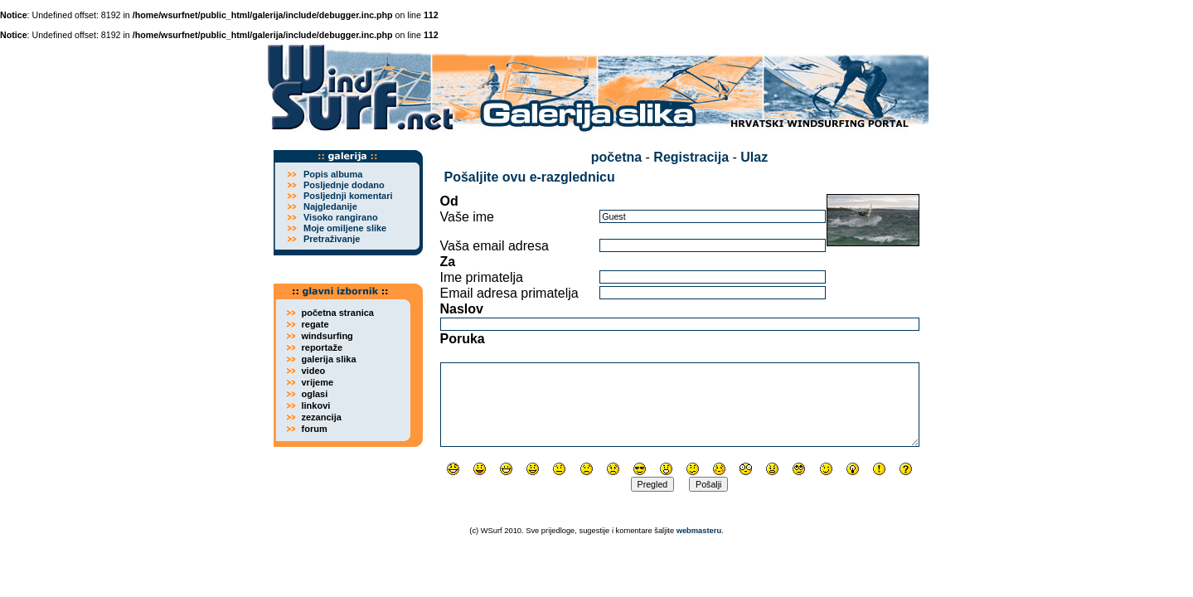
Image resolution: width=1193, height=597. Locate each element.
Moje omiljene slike (344, 228)
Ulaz (754, 157)
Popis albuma (333, 174)
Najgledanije (330, 206)
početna (616, 157)
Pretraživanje (331, 239)
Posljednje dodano (344, 185)
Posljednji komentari (348, 196)
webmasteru (699, 531)
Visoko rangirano (340, 217)
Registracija (691, 157)
